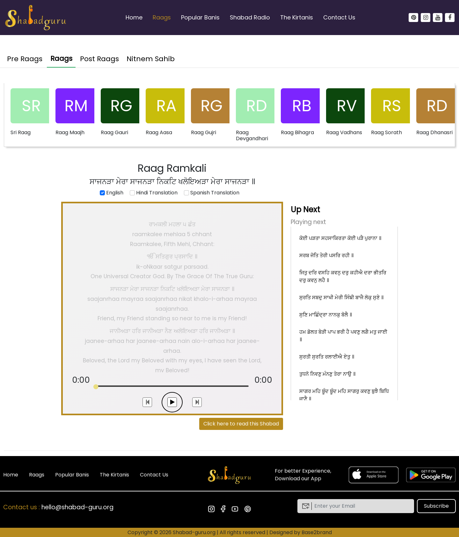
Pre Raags (24, 59)
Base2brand (317, 532)
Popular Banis (200, 17)
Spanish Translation (211, 192)
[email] (361, 506)
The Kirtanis (296, 17)
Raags (162, 17)
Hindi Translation (154, 192)
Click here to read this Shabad (241, 423)
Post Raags (99, 59)
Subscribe (436, 506)
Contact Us (339, 17)
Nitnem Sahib (151, 59)
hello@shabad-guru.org (77, 507)
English (111, 192)
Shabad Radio (250, 17)
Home (134, 17)
